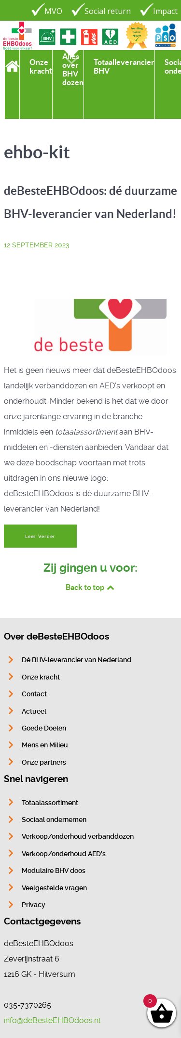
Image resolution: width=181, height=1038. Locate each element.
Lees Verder (40, 536)
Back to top (91, 587)
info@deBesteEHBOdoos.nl (52, 1020)
